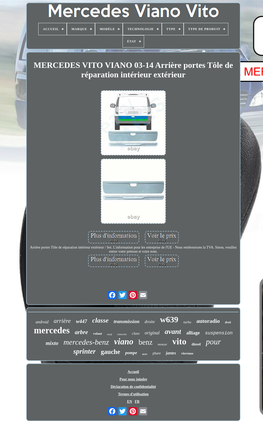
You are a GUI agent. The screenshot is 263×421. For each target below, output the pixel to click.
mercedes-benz (86, 342)
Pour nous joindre (133, 379)
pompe (131, 352)
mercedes (52, 330)
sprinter (84, 351)
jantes (171, 353)
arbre (81, 332)
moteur (162, 344)
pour (213, 341)
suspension (219, 333)
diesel (196, 344)
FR (137, 402)
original (152, 332)
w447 (81, 321)
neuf (109, 334)
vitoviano (187, 353)
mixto (52, 343)
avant (173, 331)
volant (97, 333)
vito (179, 341)
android (42, 322)
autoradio (208, 321)
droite (150, 321)
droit (228, 322)
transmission (126, 321)
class (135, 333)
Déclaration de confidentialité (133, 387)
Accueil (133, 372)
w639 (169, 319)
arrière (62, 320)
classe (100, 320)
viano (123, 341)
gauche (110, 351)
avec (144, 353)
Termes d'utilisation (133, 394)
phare (157, 353)
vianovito (122, 334)
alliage (193, 332)
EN (129, 402)
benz (145, 342)
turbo (187, 322)
